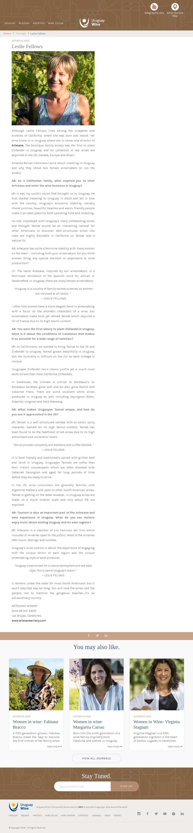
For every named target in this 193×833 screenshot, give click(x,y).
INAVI (80, 807)
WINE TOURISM (13, 35)
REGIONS (24, 23)
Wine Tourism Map (175, 11)
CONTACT (166, 40)
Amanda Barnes (22, 163)
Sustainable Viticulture (107, 40)
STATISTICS (125, 40)
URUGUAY (10, 23)
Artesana (17, 145)
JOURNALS (141, 40)
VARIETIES (39, 23)
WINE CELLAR (56, 23)
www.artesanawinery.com (29, 620)
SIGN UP (126, 786)
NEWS (154, 40)
